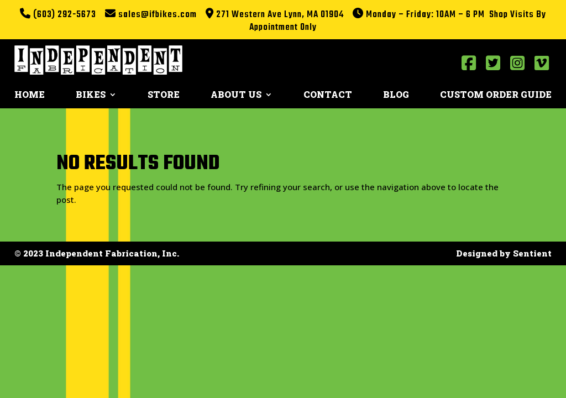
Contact (327, 95)
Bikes (91, 95)
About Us (236, 95)
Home (29, 95)
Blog (396, 95)
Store (164, 95)
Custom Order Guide (496, 95)
